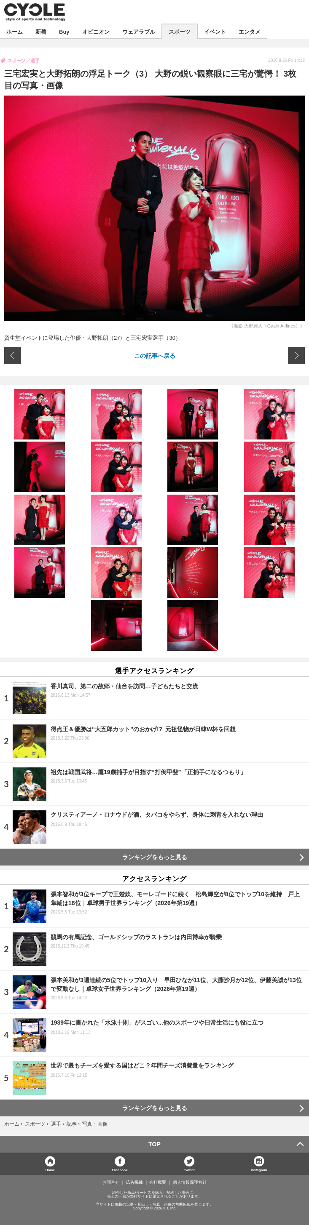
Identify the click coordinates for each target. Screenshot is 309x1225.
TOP (154, 1144)
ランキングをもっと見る (154, 857)
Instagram (259, 1170)
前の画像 (12, 355)
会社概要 (157, 1182)
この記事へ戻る (154, 355)
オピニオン (96, 31)
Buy (64, 31)
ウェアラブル (138, 31)
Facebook (119, 1170)
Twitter (189, 1170)
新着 (40, 31)
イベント (215, 31)
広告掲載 (134, 1182)
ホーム (14, 31)
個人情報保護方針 (190, 1182)
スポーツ (180, 31)
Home (50, 1170)
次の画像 (296, 355)
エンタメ (250, 31)
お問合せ (110, 1182)
